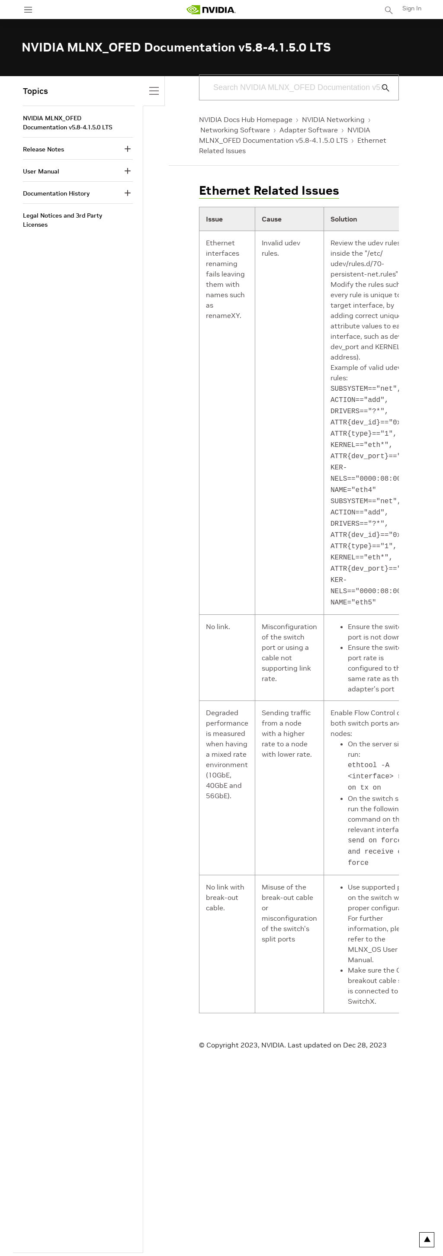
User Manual (41, 171)
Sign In (411, 8)
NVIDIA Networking (333, 119)
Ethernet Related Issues (269, 190)
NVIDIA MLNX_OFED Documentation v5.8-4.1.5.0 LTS (67, 122)
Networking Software (235, 129)
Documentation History (56, 193)
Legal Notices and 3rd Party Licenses (62, 220)
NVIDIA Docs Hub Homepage (245, 119)
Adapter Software (308, 129)
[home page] (211, 9)
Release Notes (43, 149)
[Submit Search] (380, 88)
